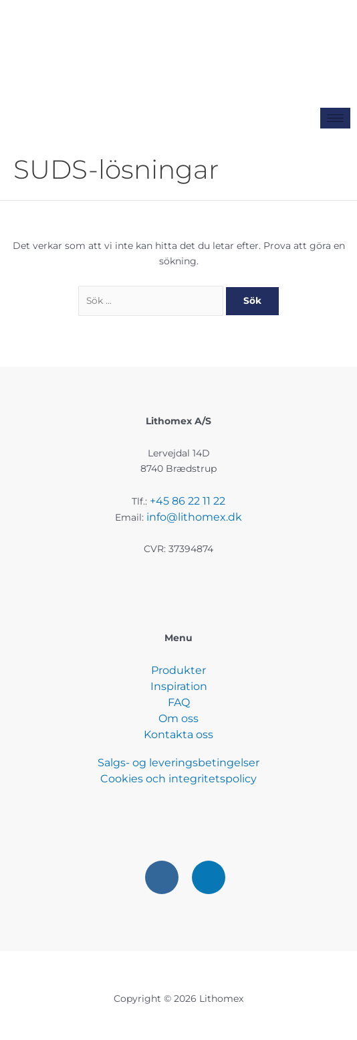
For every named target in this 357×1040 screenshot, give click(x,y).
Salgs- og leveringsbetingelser (178, 762)
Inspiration (178, 686)
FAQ (179, 702)
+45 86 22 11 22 (187, 501)
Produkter (178, 670)
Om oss (178, 718)
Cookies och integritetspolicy (178, 778)
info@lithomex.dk (194, 517)
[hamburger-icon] (335, 118)
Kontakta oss (178, 734)
